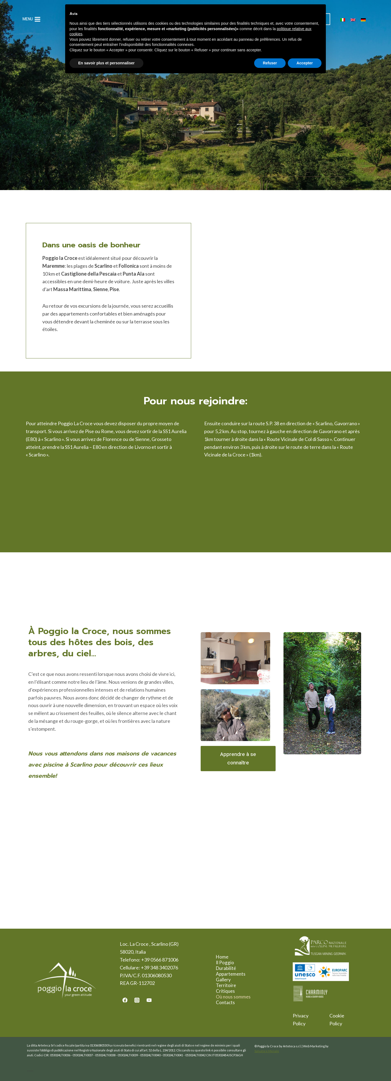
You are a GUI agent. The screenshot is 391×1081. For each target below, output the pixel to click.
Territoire (230, 985)
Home (226, 957)
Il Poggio (229, 962)
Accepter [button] (305, 63)
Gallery (227, 979)
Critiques (229, 991)
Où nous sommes (237, 997)
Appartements (235, 974)
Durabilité (230, 968)
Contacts (229, 1002)
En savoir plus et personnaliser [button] (106, 63)
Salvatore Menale (266, 1051)
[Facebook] (125, 1000)
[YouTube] (149, 1000)
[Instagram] (137, 1000)
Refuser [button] (270, 63)
